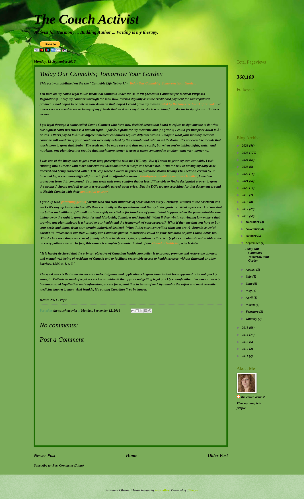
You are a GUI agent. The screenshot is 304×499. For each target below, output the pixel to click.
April (249, 297)
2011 (245, 356)
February (252, 311)
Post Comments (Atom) (68, 465)
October (251, 236)
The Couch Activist (86, 19)
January (252, 319)
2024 (245, 160)
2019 (245, 195)
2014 (245, 335)
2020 (245, 188)
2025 (245, 152)
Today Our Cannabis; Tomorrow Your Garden (257, 254)
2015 (245, 327)
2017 (245, 209)
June (249, 283)
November (253, 229)
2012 (245, 349)
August (251, 269)
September (253, 243)
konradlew (162, 490)
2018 (245, 202)
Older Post (218, 455)
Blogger (192, 490)
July (249, 276)
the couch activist (253, 397)
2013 (245, 342)
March (251, 305)
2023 (245, 166)
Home (131, 455)
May (249, 291)
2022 (245, 174)
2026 (245, 145)
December (253, 222)
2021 (245, 181)
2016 (245, 216)
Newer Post (44, 455)
